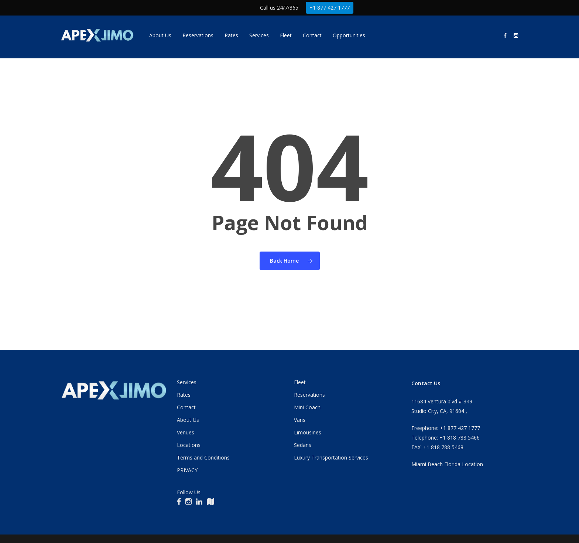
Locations (189, 444)
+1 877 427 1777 (330, 7)
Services (186, 382)
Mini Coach (307, 407)
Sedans (302, 444)
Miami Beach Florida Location (447, 464)
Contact (186, 407)
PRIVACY (187, 470)
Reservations (309, 394)
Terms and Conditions (203, 457)
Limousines (307, 432)
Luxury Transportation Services (331, 457)
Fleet (300, 382)
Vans (299, 419)
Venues (185, 432)
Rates (184, 394)
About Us (188, 419)
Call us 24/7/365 (279, 7)
